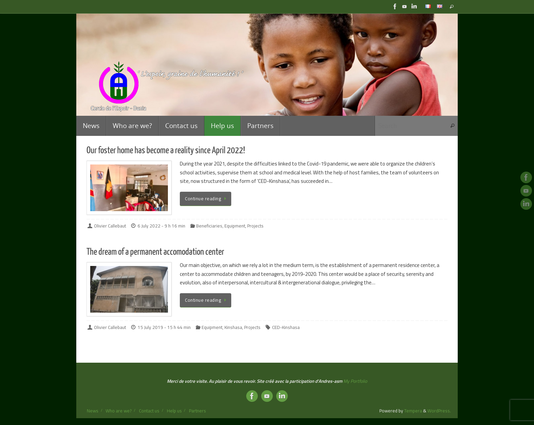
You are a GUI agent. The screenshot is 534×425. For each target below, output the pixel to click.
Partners (197, 410)
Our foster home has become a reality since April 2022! (166, 150)
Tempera (413, 410)
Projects (255, 225)
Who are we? (118, 410)
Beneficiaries (209, 225)
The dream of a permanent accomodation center (155, 252)
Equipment (234, 225)
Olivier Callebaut (110, 225)
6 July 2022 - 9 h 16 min (161, 225)
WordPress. (439, 410)
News (92, 410)
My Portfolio (355, 381)
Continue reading (207, 198)
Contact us (149, 410)
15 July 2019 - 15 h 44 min (164, 327)
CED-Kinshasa (286, 327)
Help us (174, 410)
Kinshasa (233, 327)
